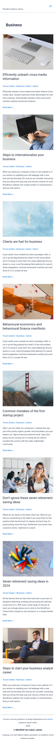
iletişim (50, 719)
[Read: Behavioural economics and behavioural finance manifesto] (28, 301)
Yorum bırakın (9, 86)
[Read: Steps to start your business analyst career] (28, 645)
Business (20, 86)
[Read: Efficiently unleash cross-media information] (28, 52)
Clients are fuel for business (22, 242)
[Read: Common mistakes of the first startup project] (28, 388)
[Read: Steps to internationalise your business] (28, 132)
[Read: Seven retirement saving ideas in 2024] (28, 559)
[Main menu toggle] (50, 6)
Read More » (8, 107)
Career (28, 86)
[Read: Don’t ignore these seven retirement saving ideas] (28, 475)
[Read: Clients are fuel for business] (28, 219)
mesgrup (12, 5)
